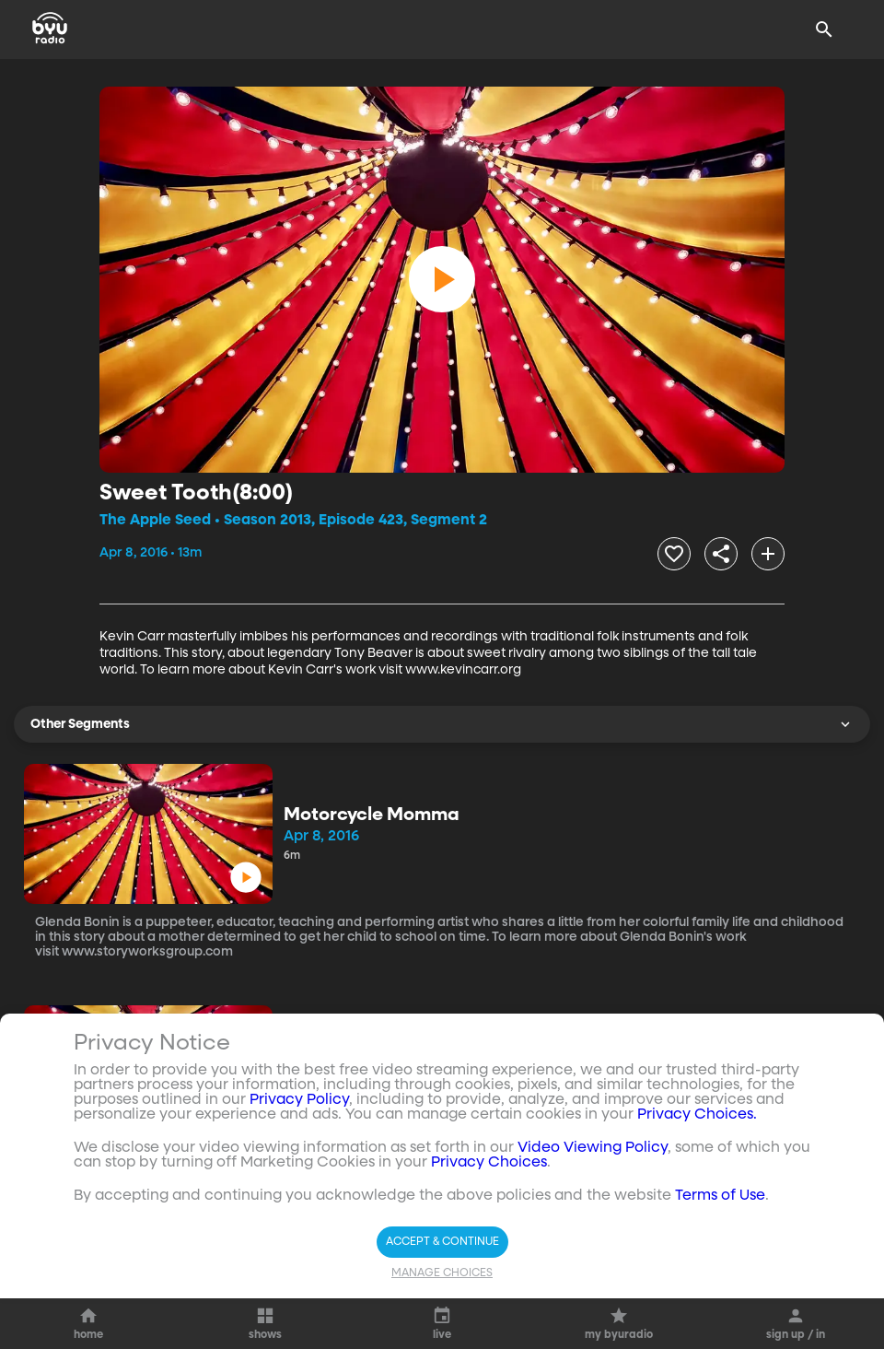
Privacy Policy (299, 1100)
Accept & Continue (442, 1242)
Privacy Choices (489, 1162)
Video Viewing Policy (593, 1148)
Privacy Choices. (697, 1115)
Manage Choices (442, 1273)
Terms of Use (720, 1196)
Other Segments (442, 724)
